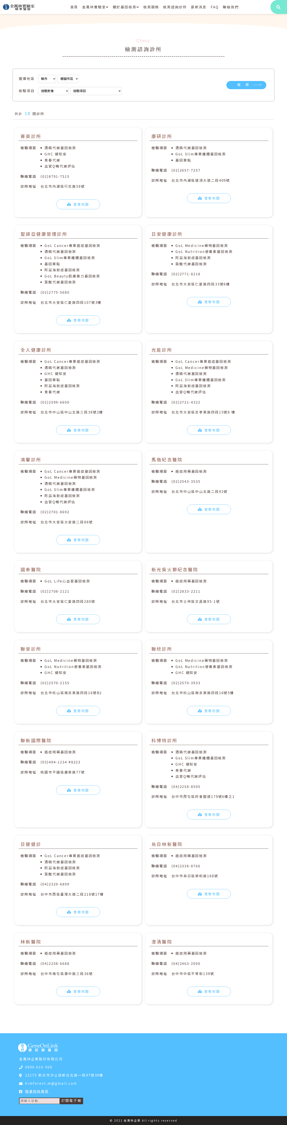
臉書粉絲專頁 (37, 1091)
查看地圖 (78, 204)
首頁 (74, 6)
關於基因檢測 (126, 6)
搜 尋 (243, 85)
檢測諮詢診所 (175, 6)
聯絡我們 (231, 6)
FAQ (215, 6)
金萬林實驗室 (95, 6)
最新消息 (199, 6)
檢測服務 (151, 6)
